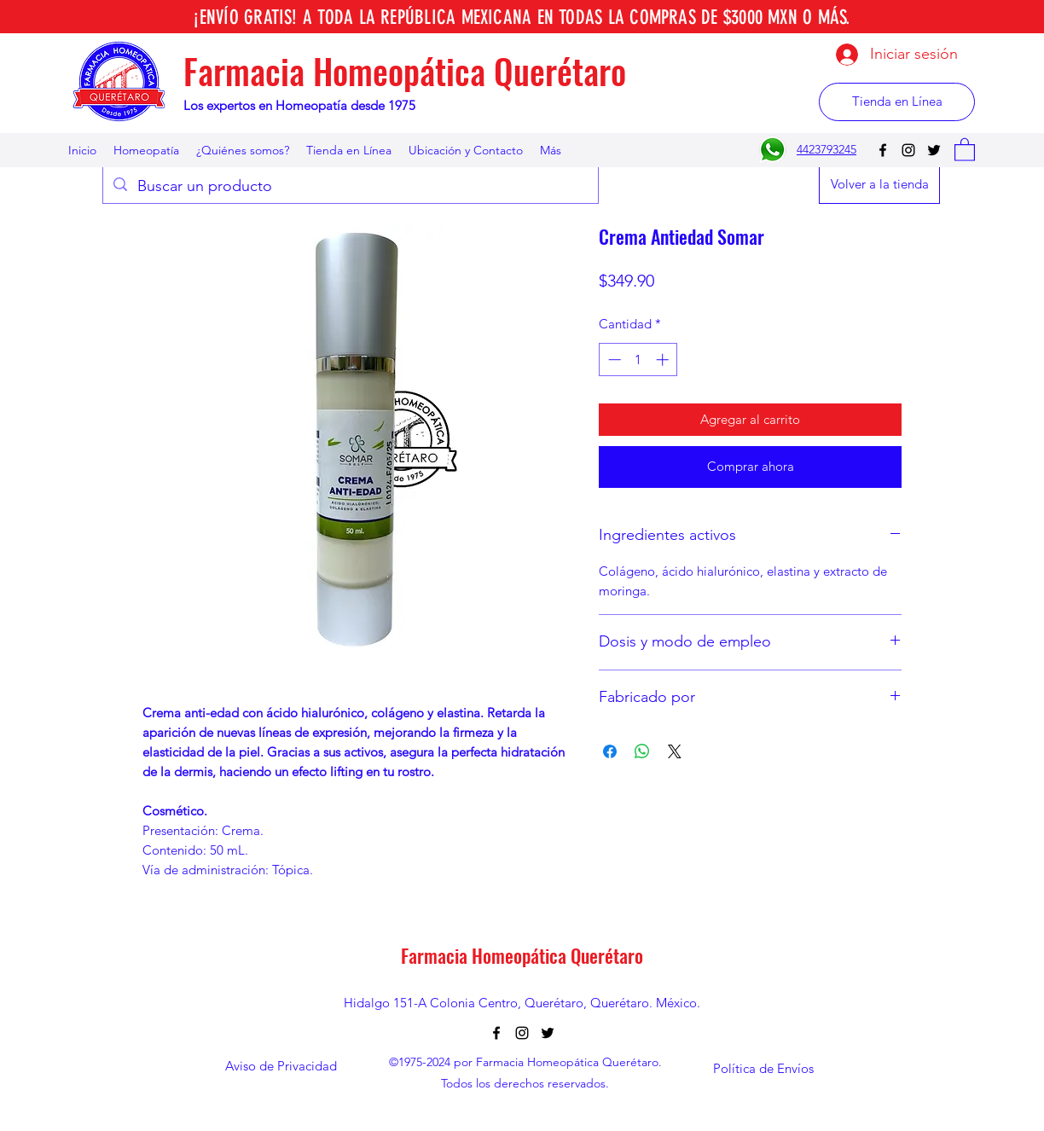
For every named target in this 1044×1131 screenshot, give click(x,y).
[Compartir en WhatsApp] (642, 751)
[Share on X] (674, 751)
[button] (964, 148)
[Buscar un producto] (349, 186)
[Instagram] (908, 150)
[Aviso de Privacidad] (280, 1067)
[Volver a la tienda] (879, 184)
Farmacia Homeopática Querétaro (404, 70)
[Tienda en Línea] (897, 102)
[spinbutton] (638, 359)
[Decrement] (612, 359)
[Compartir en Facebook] (610, 751)
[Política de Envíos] (763, 1069)
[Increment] (664, 359)
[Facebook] (882, 150)
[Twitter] (933, 150)
